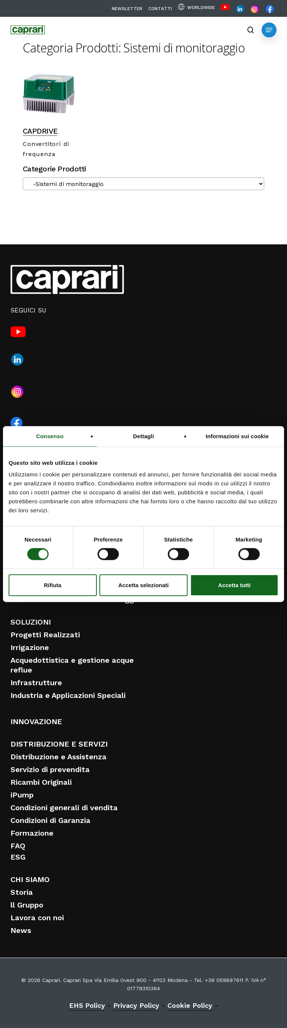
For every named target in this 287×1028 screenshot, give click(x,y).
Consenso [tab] (50, 436)
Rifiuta (52, 585)
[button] (269, 30)
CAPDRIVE (40, 131)
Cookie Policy (189, 1005)
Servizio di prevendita (50, 769)
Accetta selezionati (143, 585)
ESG (17, 856)
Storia (21, 892)
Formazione (31, 833)
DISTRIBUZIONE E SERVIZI (59, 743)
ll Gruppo (26, 904)
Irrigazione (29, 647)
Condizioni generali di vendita (64, 807)
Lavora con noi (37, 917)
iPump (22, 794)
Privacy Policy (136, 1005)
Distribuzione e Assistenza (58, 756)
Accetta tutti (234, 585)
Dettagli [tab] (143, 436)
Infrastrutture (36, 682)
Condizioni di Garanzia (50, 820)
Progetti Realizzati (45, 634)
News (20, 930)
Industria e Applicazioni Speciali (68, 695)
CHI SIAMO (30, 879)
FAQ (17, 845)
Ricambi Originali (41, 782)
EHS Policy (87, 1005)
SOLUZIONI (30, 621)
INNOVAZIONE (36, 721)
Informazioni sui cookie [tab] (237, 436)
